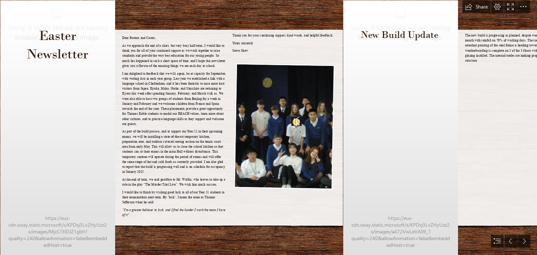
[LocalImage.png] (283, 126)
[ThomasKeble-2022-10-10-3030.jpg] (57, 127)
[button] (476, 6)
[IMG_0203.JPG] (400, 127)
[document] (268, 127)
